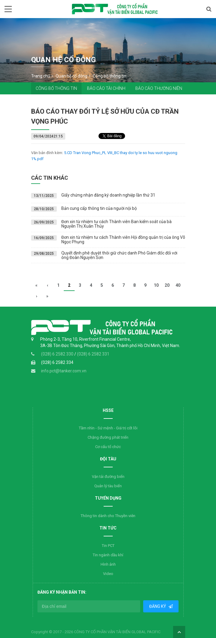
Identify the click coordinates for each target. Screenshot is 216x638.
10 (156, 285)
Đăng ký (158, 606)
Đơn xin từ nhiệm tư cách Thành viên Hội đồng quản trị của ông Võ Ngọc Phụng (123, 239)
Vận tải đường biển (108, 476)
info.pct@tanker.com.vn (63, 370)
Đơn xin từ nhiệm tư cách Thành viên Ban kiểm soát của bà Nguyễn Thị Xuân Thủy (116, 224)
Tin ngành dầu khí (108, 555)
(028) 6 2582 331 (93, 354)
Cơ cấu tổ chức (108, 446)
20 (167, 285)
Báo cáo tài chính (106, 88)
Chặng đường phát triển (108, 437)
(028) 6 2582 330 (57, 354)
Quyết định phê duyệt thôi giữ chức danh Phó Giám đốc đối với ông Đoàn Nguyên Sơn (119, 255)
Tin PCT (108, 545)
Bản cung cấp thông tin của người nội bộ (99, 208)
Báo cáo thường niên (158, 88)
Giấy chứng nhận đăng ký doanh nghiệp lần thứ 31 (108, 195)
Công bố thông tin (56, 88)
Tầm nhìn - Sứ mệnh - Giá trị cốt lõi (108, 428)
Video (108, 573)
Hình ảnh (108, 564)
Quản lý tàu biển (108, 486)
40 (178, 285)
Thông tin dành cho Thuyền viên (108, 515)
